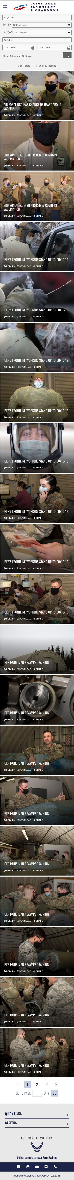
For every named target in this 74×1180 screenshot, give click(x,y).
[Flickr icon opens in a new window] (46, 1166)
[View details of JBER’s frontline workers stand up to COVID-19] (37, 246)
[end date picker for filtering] (55, 47)
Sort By (6, 24)
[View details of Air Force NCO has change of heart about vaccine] (37, 95)
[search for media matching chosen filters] (67, 55)
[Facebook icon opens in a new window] (18, 1166)
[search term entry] (37, 17)
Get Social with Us (37, 1138)
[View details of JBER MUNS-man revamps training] (37, 649)
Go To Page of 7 (32, 1093)
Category (7, 32)
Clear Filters (24, 65)
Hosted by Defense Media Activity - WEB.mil (37, 1175)
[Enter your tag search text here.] (37, 39)
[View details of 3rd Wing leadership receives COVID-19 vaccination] (37, 146)
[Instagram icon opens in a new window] (27, 1166)
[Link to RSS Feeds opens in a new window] (55, 1166)
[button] (5, 7)
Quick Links (13, 1113)
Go (54, 1093)
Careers (11, 1123)
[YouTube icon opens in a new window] (37, 1166)
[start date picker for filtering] (19, 47)
